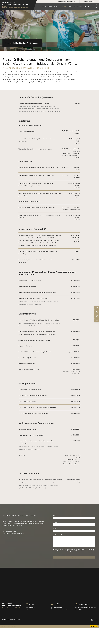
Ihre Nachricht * (57, 535)
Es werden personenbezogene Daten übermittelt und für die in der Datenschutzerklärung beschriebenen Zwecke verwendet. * (74, 550)
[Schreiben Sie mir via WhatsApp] (96, 320)
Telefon (55, 528)
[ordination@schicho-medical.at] (96, 308)
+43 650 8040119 (89, 1)
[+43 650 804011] (96, 312)
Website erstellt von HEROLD (8, 626)
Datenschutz (12, 619)
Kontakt (18, 619)
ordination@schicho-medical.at (66, 1)
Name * (55, 516)
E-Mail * (55, 522)
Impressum (5, 619)
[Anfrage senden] (96, 316)
